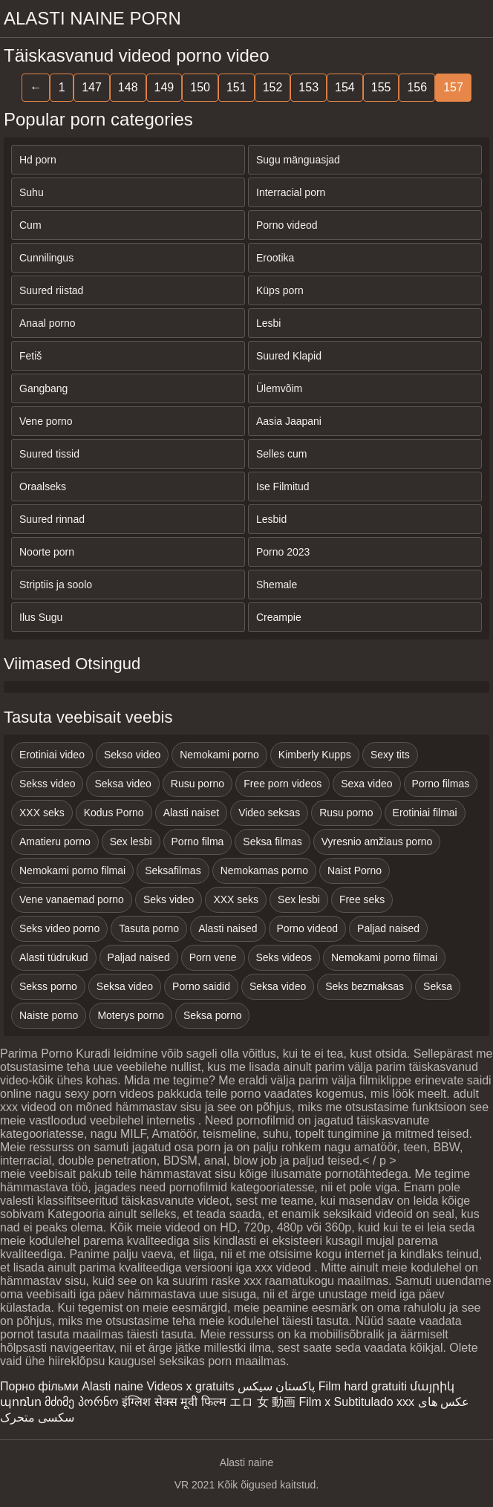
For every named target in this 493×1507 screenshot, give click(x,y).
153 (308, 87)
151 (236, 87)
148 (128, 87)
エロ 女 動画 (262, 1402)
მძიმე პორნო (81, 1402)
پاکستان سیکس (276, 1386)
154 (345, 87)
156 (417, 87)
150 (200, 87)
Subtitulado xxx (374, 1402)
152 (273, 87)
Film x (315, 1402)
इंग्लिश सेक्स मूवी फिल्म (174, 1402)
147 (92, 87)
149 (164, 87)
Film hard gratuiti (363, 1386)
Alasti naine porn (92, 18)
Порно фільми (39, 1386)
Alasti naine (112, 1386)
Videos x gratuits (190, 1386)
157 (453, 87)
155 (381, 87)
